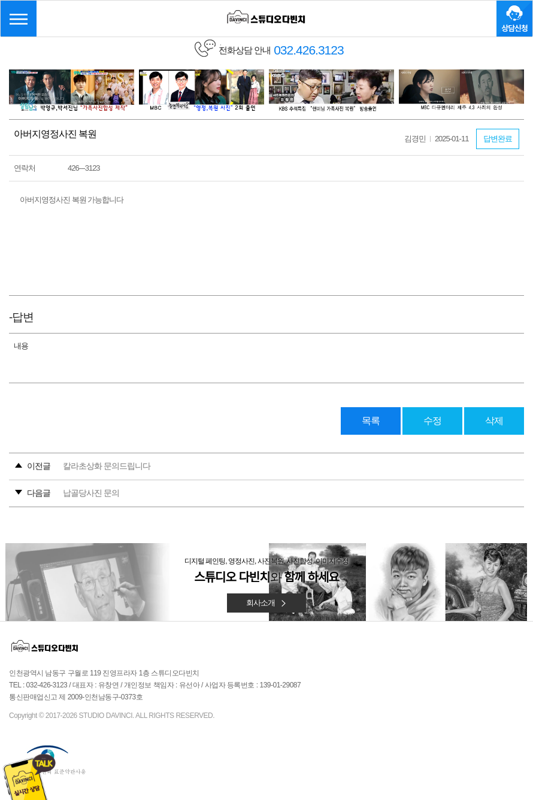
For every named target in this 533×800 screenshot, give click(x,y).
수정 (432, 421)
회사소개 (266, 602)
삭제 (494, 421)
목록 (371, 421)
